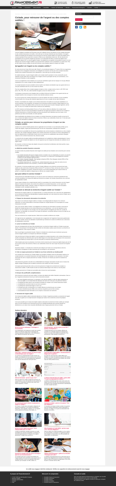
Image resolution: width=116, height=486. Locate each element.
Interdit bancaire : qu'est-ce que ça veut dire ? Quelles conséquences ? (56, 328)
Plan (13, 482)
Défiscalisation (37, 7)
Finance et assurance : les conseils (28, 14)
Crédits (20, 7)
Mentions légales (16, 478)
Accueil (14, 7)
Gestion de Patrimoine (57, 7)
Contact (96, 7)
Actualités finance (48, 479)
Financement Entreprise (78, 7)
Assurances (27, 7)
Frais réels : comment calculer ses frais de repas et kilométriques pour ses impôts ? (28, 353)
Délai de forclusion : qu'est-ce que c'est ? (26, 377)
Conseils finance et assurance (51, 482)
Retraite (68, 7)
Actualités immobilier (49, 481)
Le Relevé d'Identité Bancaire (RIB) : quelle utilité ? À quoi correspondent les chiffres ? (57, 378)
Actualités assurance (49, 478)
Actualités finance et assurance (51, 477)
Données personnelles (17, 479)
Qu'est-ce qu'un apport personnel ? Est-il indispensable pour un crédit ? (26, 429)
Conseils (89, 7)
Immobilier (46, 7)
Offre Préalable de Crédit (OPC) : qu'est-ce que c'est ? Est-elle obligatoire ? (56, 429)
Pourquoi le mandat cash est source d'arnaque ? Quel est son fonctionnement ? (28, 454)
